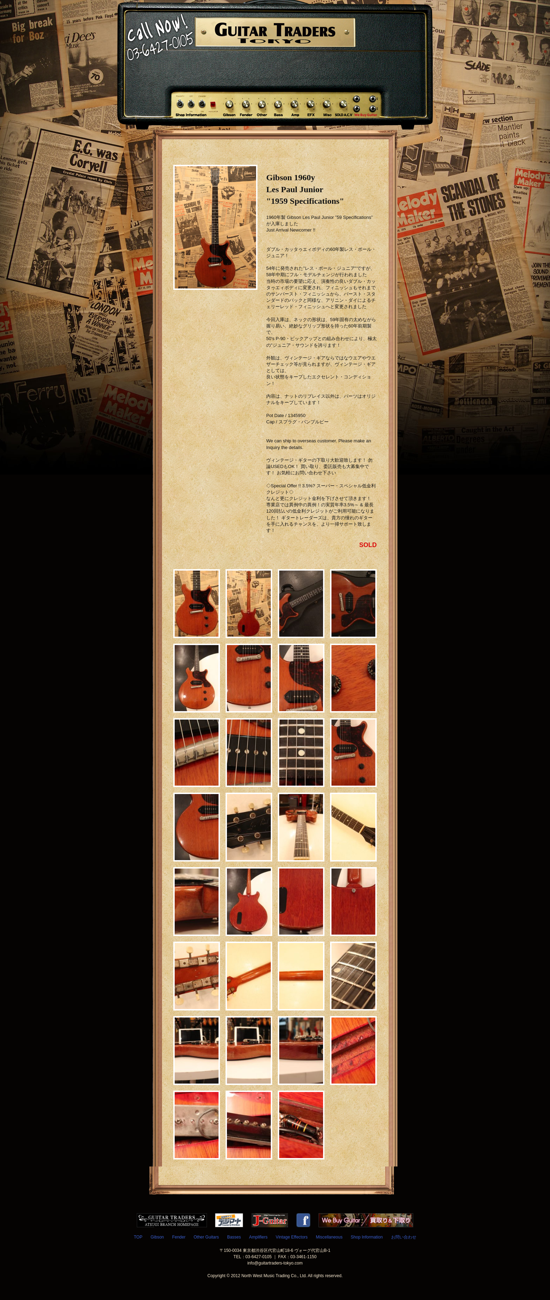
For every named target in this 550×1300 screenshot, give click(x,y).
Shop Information (367, 1237)
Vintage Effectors (292, 1237)
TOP (138, 1237)
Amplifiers (258, 1237)
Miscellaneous (329, 1237)
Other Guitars (206, 1237)
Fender (179, 1237)
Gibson (157, 1237)
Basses (234, 1237)
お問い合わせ (403, 1237)
